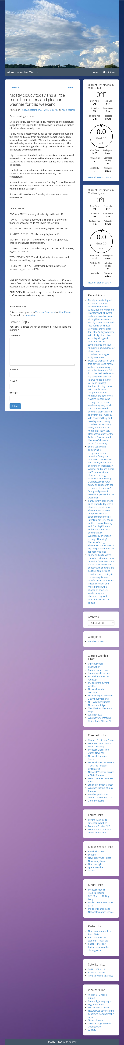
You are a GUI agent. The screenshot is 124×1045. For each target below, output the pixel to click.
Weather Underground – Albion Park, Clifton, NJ (100, 719)
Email (13, 381)
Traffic (91, 870)
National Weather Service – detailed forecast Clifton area (101, 765)
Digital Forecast (96, 1004)
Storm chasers (95, 1020)
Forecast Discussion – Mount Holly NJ (99, 745)
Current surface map (98, 670)
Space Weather (96, 867)
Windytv (92, 1029)
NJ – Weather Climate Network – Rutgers (99, 703)
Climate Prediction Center (101, 740)
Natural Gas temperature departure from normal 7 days (101, 1014)
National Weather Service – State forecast (101, 773)
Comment (15, 335)
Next (70, 87)
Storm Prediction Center (100, 784)
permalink (30, 315)
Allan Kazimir (68, 109)
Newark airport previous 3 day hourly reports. (100, 697)
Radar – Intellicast (97, 943)
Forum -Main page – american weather (98, 821)
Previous (16, 87)
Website (14, 393)
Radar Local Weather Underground (99, 948)
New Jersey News (97, 860)
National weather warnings (97, 691)
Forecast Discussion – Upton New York (99, 751)
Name (14, 369)
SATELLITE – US (96, 969)
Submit (15, 406)
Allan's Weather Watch (22, 72)
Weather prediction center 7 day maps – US (100, 796)
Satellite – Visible (96, 972)
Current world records (99, 673)
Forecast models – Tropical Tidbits (97, 891)
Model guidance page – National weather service (101, 910)
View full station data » (99, 177)
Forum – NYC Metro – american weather (99, 831)
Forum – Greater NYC (99, 826)
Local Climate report (98, 1007)
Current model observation (95, 665)
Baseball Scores (96, 851)
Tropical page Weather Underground (99, 1025)
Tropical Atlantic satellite (100, 975)
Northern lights (95, 864)
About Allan (109, 72)
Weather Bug (95, 714)
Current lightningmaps (99, 1001)
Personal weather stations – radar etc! (98, 939)
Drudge (92, 854)
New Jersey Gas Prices (99, 857)
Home (95, 72)
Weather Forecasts (45, 312)
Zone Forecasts (96, 800)
